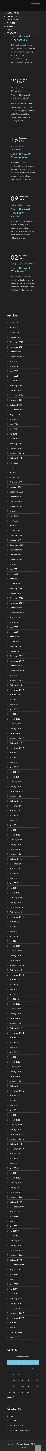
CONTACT (11, 33)
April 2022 (14, 525)
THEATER (11, 23)
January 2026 (15, 337)
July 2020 (14, 622)
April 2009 (14, 1231)
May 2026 (14, 322)
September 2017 (17, 748)
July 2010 (14, 1158)
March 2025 (15, 380)
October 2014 (16, 912)
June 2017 (14, 762)
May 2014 (14, 936)
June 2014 (14, 931)
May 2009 (14, 1226)
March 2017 (15, 777)
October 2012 (16, 1028)
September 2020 (17, 612)
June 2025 (14, 371)
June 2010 (14, 1163)
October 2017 (16, 743)
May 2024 (14, 429)
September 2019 (17, 670)
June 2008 (14, 1279)
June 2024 (14, 424)
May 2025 (14, 376)
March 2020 (15, 641)
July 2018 (14, 699)
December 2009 (16, 1192)
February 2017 (16, 781)
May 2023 (14, 467)
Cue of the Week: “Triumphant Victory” (21, 213)
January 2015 (15, 902)
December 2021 (16, 545)
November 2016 (17, 796)
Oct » (15, 1397)
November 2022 (17, 496)
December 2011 (16, 1076)
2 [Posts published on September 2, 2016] (27, 1368)
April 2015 (14, 888)
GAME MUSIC (13, 19)
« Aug (9, 1397)
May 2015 (14, 883)
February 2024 (16, 443)
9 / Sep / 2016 (16, 205)
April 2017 (14, 772)
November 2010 (17, 1139)
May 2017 (14, 767)
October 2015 (16, 859)
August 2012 (15, 1037)
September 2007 (17, 1318)
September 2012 (17, 1033)
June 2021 (14, 569)
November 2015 (17, 854)
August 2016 (15, 810)
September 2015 (17, 863)
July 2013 (14, 984)
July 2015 (14, 873)
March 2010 (15, 1178)
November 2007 (17, 1313)
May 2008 (14, 1284)
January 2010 (15, 1187)
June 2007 (14, 1327)
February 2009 (16, 1240)
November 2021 (17, 549)
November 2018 (17, 680)
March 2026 (15, 332)
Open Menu (35, 4)
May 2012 (14, 1052)
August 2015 (15, 868)
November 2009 (17, 1197)
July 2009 (14, 1216)
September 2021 (17, 559)
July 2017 (14, 757)
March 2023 (15, 477)
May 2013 (14, 994)
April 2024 (14, 434)
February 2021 (16, 588)
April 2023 (14, 472)
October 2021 (16, 554)
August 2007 (15, 1322)
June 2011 (14, 1105)
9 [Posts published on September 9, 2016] (27, 1374)
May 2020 (14, 632)
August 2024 (15, 414)
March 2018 (15, 719)
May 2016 (14, 825)
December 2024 (16, 395)
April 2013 (14, 999)
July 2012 (14, 1042)
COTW (13, 1420)
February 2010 (16, 1182)
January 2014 (15, 955)
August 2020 (15, 617)
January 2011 (15, 1129)
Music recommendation (20, 1430)
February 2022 (16, 535)
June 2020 (14, 627)
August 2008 (15, 1269)
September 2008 (17, 1264)
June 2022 (14, 516)
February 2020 (16, 646)
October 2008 (16, 1260)
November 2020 (17, 603)
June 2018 (14, 704)
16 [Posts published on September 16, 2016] (27, 1380)
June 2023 (14, 463)
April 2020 (14, 636)
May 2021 (14, 574)
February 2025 (16, 385)
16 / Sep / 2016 (17, 146)
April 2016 (14, 830)
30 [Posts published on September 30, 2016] (27, 1392)
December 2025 (16, 342)
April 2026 (14, 327)
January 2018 (15, 728)
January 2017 (15, 786)
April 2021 (14, 578)
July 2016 (14, 815)
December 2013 (16, 960)
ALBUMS (11, 26)
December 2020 (16, 598)
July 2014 (14, 926)
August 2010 (15, 1153)
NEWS (9, 29)
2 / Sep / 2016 (16, 263)
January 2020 (15, 651)
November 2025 (17, 347)
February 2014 (16, 950)
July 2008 (14, 1274)
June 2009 (14, 1221)
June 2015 (14, 878)
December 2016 (16, 791)
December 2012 (16, 1018)
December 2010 (16, 1134)
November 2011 (17, 1081)
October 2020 (16, 607)
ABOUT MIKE (13, 13)
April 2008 (14, 1289)
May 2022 (14, 521)
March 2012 (15, 1062)
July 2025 (14, 366)
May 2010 (14, 1168)
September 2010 (17, 1149)
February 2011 (16, 1124)
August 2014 (15, 921)
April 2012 (14, 1057)
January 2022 (15, 540)
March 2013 (15, 1004)
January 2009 (15, 1245)
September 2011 (17, 1091)
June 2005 (14, 1337)
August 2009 (15, 1211)
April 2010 (14, 1173)
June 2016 (14, 820)
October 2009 (16, 1202)
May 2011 (14, 1110)
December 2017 (16, 733)
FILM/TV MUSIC (14, 16)
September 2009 (17, 1206)
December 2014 (16, 907)
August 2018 (15, 694)
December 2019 (16, 656)
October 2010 (16, 1144)
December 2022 (16, 492)
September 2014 (17, 917)
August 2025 (15, 361)
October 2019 (16, 665)
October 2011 (16, 1086)
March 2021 (15, 583)
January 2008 (15, 1303)
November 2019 (17, 661)
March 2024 (15, 438)
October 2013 (16, 970)
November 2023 (17, 453)
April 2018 (14, 714)
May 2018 (14, 709)
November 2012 (17, 1023)
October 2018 (16, 685)
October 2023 (16, 458)
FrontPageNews (16, 1425)
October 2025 (16, 351)
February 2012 (16, 1066)
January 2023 (15, 487)
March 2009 (15, 1235)
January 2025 (15, 390)
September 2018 (17, 690)
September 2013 (17, 975)
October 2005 (16, 1332)
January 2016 (15, 844)
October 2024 (16, 405)
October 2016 (16, 801)
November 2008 (17, 1255)
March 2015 (15, 892)
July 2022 (14, 511)
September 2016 (17, 806)
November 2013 (17, 965)
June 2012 (14, 1047)
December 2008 (16, 1250)
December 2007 (16, 1308)
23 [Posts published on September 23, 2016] (27, 1386)
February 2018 (16, 723)
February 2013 (16, 1008)
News (12, 1416)
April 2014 (14, 941)
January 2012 (15, 1071)
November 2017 (17, 738)
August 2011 (15, 1095)
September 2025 (17, 356)
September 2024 (17, 409)
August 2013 (15, 979)
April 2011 (14, 1115)
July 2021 (14, 564)
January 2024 (15, 448)
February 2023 (16, 482)
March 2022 (15, 530)
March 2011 (15, 1120)
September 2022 (17, 506)
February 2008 (16, 1298)
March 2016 (15, 835)
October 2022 (16, 501)
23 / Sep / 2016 (17, 87)
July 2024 (14, 419)
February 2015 (16, 897)
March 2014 (15, 946)
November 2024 (17, 400)
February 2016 (16, 839)
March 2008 (15, 1293)
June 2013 (14, 989)
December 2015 (16, 849)
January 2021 (15, 593)
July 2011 (14, 1100)
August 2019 (15, 675)
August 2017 (15, 752)
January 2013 (15, 1013)
